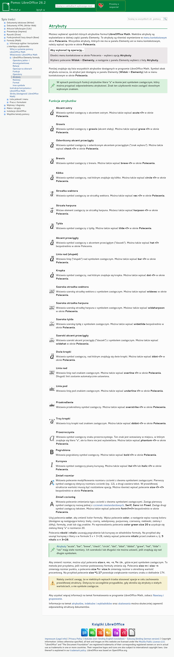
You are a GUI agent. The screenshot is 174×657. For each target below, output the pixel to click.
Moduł (14, 9)
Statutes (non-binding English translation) (104, 638)
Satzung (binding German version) (143, 638)
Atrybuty (17, 77)
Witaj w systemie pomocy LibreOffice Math (21, 50)
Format (16, 82)
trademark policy (78, 650)
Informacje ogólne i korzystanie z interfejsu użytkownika (22, 45)
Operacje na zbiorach (22, 68)
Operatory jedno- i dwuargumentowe (21, 62)
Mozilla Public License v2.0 (152, 641)
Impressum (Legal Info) (56, 638)
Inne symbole (19, 85)
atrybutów (77, 603)
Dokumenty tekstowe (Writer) (20, 22)
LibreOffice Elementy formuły (26, 57)
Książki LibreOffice (108, 624)
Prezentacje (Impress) (17, 31)
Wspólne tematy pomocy (18, 114)
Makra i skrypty (14, 108)
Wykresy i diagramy (16, 105)
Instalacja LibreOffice (16, 111)
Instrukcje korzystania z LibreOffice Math (20, 89)
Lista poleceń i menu (19, 99)
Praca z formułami (18, 102)
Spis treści (8, 19)
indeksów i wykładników (98, 603)
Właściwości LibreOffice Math (23, 54)
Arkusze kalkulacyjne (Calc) (19, 28)
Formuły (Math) (14, 40)
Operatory (17, 74)
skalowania (124, 603)
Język (39, 9)
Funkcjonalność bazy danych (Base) (23, 37)
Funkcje (16, 71)
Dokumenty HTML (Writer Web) (21, 25)
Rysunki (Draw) (14, 34)
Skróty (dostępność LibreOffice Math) (24, 95)
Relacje (16, 66)
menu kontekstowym (155, 37)
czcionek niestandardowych (108, 505)
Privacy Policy (75, 638)
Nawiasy (16, 79)
